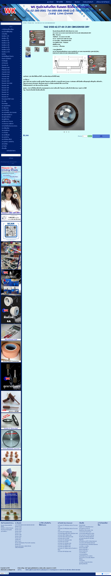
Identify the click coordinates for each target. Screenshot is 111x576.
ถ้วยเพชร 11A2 (31, 23)
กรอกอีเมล (3, 153)
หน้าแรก (25, 23)
